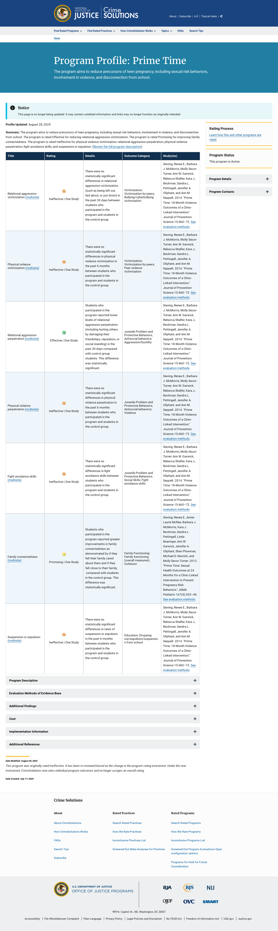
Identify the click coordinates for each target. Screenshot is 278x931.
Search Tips (61, 849)
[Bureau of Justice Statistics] (189, 892)
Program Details (220, 179)
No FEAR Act (174, 918)
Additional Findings (22, 706)
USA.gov (229, 918)
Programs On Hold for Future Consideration (189, 864)
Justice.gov (245, 918)
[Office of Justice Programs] (62, 13)
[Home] (106, 13)
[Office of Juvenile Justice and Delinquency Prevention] (167, 905)
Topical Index (209, 16)
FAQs (57, 840)
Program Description (23, 680)
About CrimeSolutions (67, 822)
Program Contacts (221, 191)
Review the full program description (117, 146)
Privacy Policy (114, 918)
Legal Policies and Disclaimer (144, 918)
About (172, 16)
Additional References (24, 744)
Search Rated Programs (186, 822)
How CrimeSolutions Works (71, 831)
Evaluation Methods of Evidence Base (35, 693)
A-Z (196, 16)
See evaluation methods (179, 599)
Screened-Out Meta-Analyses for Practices (139, 849)
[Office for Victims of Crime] (189, 904)
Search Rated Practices (127, 822)
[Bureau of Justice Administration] (167, 890)
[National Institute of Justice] (210, 890)
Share (224, 18)
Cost (12, 719)
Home (57, 38)
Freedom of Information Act (202, 918)
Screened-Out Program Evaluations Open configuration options (196, 851)
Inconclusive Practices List (129, 840)
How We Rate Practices (127, 831)
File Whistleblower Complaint (61, 918)
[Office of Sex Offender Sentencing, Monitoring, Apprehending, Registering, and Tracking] (210, 904)
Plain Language (92, 918)
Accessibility (32, 918)
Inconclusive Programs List (188, 840)
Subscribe (185, 16)
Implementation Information (28, 731)
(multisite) (32, 197)
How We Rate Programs (186, 831)
